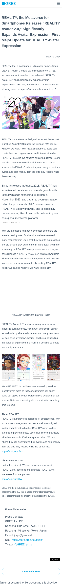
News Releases (31, 571)
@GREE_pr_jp (23, 544)
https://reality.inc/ (12, 479)
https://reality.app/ (12, 451)
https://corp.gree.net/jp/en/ (27, 539)
